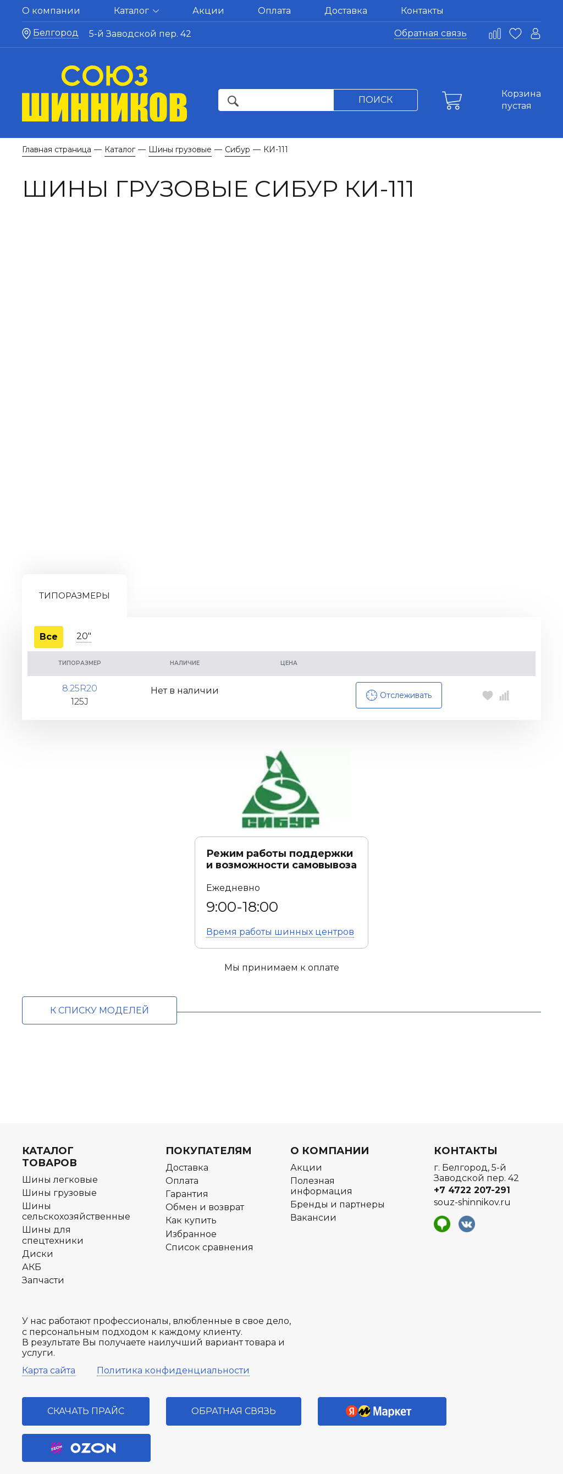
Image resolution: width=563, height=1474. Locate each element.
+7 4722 (472, 1148)
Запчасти (43, 1238)
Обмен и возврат (204, 1165)
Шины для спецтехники (53, 1193)
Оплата (274, 10)
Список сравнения (209, 1205)
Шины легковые (60, 1138)
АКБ (31, 1225)
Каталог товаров (49, 1115)
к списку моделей (99, 968)
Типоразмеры (74, 553)
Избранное (191, 1192)
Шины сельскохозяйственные (76, 1169)
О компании (51, 10)
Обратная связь (430, 33)
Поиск (375, 100)
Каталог (136, 10)
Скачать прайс (85, 1369)
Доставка (345, 10)
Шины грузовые (59, 1151)
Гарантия (186, 1152)
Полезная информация (321, 1144)
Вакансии (313, 1176)
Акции (208, 10)
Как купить (191, 1178)
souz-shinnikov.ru (472, 1160)
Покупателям (208, 1109)
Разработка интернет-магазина (446, 1459)
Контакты (422, 10)
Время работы (280, 890)
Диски (37, 1212)
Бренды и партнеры (337, 1162)
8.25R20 (79, 642)
